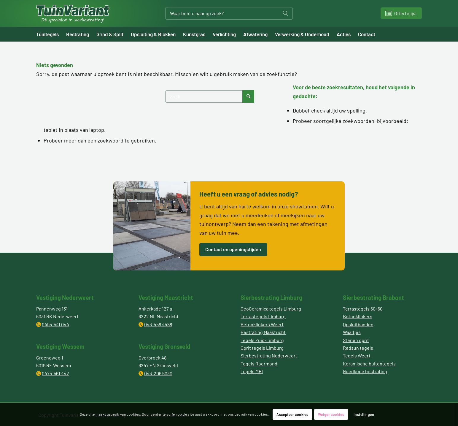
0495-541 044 (55, 324)
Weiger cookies (331, 414)
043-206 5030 (158, 373)
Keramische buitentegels (369, 363)
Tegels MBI (252, 371)
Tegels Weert (356, 355)
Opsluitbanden (358, 324)
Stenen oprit (356, 340)
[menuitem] (51, 34)
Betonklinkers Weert (262, 324)
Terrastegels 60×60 (363, 308)
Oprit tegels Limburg (262, 348)
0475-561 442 (55, 373)
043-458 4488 (158, 324)
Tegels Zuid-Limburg (262, 340)
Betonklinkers (357, 316)
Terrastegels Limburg (263, 316)
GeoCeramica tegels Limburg (271, 308)
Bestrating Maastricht (263, 332)
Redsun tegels (358, 348)
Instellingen (364, 414)
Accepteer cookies (292, 414)
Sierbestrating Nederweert (269, 355)
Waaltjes (352, 332)
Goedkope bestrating (365, 371)
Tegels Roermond (259, 363)
